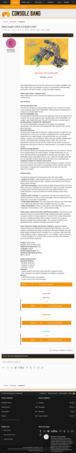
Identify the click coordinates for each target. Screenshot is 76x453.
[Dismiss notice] (72, 435)
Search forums (15, 6)
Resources (38, 2)
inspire (48, 30)
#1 (71, 35)
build (42, 30)
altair (38, 30)
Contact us (43, 393)
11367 (26, 30)
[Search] (73, 2)
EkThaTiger (6, 30)
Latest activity (8, 439)
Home (5, 2)
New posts (6, 6)
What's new (26, 2)
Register (36, 284)
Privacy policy (63, 393)
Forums (15, 2)
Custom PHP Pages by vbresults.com (38, 450)
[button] (8, 2)
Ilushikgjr (71, 416)
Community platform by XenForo (38, 447)
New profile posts (9, 434)
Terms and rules (52, 393)
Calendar (50, 2)
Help (70, 393)
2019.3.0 (32, 30)
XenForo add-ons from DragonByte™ (31, 449)
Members (24, 6)
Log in (29, 284)
